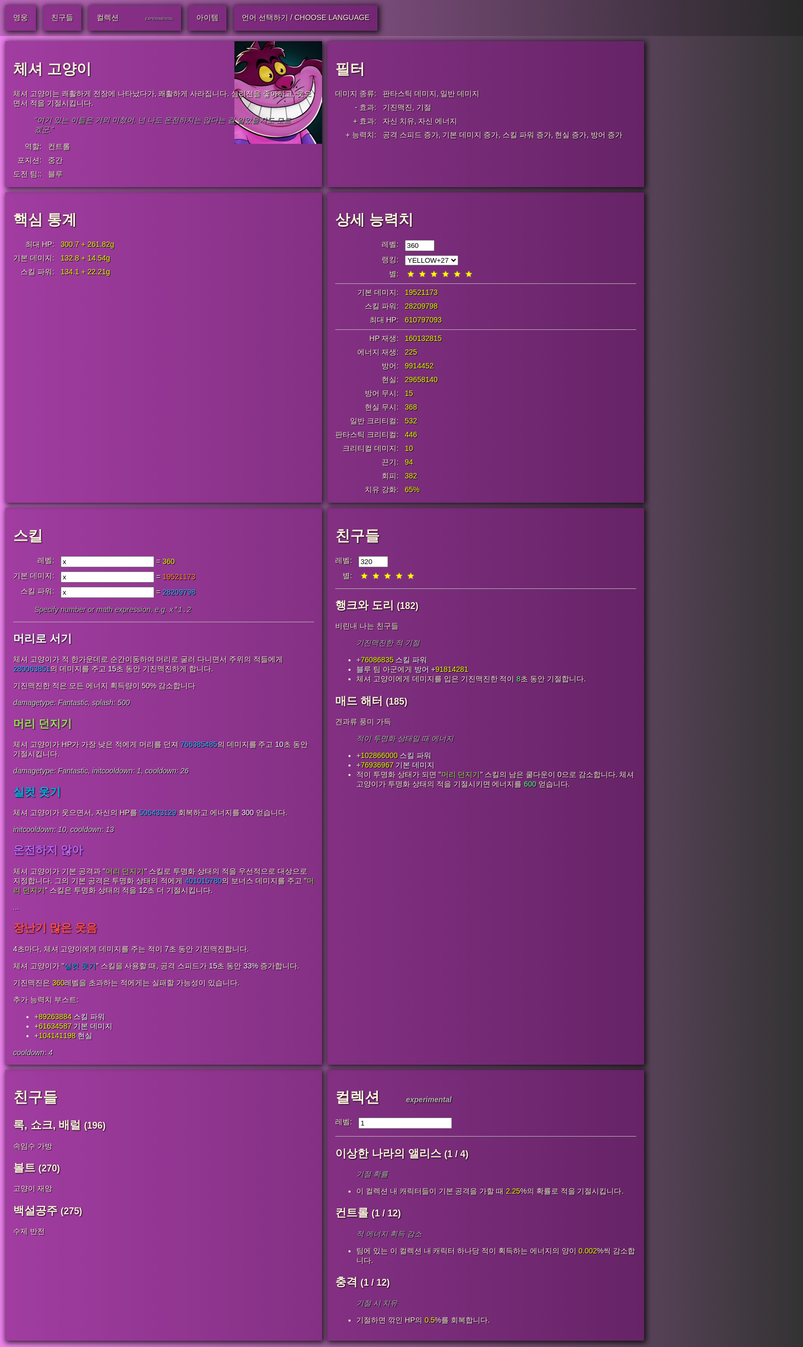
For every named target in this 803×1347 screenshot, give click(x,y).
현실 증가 (571, 135)
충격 (346, 1283)
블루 (55, 174)
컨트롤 (59, 146)
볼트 (24, 1169)
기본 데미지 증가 (470, 135)
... (16, 908)
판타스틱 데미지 (410, 93)
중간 (55, 160)
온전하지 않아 (48, 851)
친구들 (357, 536)
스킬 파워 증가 (527, 135)
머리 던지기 (42, 724)
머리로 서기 (42, 639)
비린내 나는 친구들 (367, 626)
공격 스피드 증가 (411, 135)
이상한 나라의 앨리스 (388, 1154)
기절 (424, 107)
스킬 (28, 536)
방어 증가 (606, 135)
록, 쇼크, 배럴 (47, 1126)
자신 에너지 (437, 121)
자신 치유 (398, 121)
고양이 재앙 (32, 1189)
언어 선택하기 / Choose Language (306, 17)
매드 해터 (359, 701)
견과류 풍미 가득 (363, 721)
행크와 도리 (364, 605)
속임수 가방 (32, 1147)
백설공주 (35, 1211)
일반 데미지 (459, 93)
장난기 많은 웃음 (55, 928)
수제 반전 (29, 1232)
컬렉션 (357, 1098)
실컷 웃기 (37, 793)
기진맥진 (397, 107)
